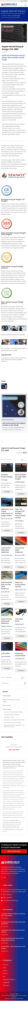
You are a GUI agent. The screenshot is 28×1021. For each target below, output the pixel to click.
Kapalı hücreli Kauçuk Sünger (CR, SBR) (10, 17)
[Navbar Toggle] (25, 4)
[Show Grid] (24, 453)
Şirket (4, 967)
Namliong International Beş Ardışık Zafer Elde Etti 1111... (13, 923)
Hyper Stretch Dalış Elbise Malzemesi (6, 550)
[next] (25, 441)
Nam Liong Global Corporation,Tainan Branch (11, 995)
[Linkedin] (5, 877)
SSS (4, 976)
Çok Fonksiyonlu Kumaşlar (8, 829)
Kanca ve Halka (7, 705)
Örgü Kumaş (12, 824)
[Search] (12, 683)
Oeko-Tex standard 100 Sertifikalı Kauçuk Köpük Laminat (20, 513)
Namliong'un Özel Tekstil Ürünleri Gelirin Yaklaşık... (13, 931)
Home (4, 15)
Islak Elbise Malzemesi (14, 820)
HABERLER (6, 982)
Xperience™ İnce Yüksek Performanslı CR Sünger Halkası (7, 512)
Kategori (9, 15)
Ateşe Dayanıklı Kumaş (14, 827)
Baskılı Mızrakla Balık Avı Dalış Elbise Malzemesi (6, 585)
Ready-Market (20, 998)
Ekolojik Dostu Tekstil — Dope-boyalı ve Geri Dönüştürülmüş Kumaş (14, 725)
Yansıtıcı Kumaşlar (6, 827)
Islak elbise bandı (19, 620)
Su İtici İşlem (5, 653)
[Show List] (26, 453)
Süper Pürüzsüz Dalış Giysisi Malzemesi (6, 621)
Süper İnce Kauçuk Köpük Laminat (20, 584)
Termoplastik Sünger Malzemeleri (11, 714)
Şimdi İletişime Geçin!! (14, 851)
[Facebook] (1, 877)
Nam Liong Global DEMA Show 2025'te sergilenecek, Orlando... (12, 939)
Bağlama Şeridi (18, 822)
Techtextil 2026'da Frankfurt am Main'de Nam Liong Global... (13, 914)
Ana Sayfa (5, 964)
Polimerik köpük (16, 15)
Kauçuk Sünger (6, 822)
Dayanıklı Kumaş (6, 824)
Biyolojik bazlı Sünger (9, 717)
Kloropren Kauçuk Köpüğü (6, 476)
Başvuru (5, 973)
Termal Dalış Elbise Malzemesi (19, 550)
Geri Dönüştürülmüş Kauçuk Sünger (12, 722)
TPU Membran (12, 822)
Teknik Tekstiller (7, 695)
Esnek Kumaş (16, 825)
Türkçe (25, 1)
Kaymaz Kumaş (18, 824)
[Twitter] (3, 877)
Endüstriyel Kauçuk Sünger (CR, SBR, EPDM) (14, 720)
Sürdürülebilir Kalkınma (9, 979)
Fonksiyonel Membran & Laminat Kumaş (11, 700)
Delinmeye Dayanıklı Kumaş (8, 825)
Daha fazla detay (14, 750)
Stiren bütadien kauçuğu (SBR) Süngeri (20, 477)
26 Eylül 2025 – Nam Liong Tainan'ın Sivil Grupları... (13, 947)
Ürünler (5, 970)
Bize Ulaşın (19, 829)
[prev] (2, 441)
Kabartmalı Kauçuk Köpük (20, 654)
